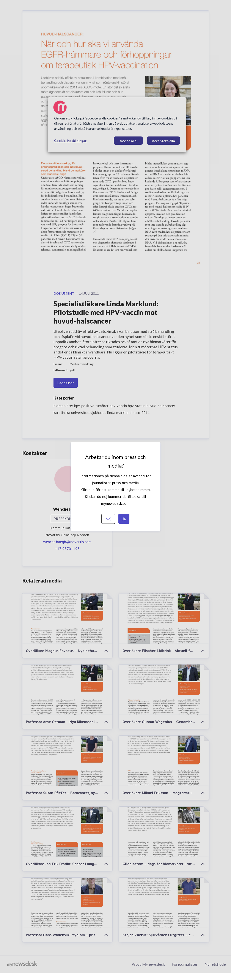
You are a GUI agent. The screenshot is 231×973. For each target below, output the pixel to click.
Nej (108, 518)
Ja (124, 518)
